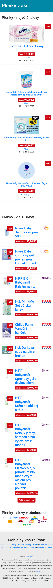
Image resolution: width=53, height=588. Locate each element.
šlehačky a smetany (21, 547)
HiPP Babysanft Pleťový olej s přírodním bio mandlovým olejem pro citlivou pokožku (25, 474)
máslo (35, 544)
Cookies (23, 556)
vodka (33, 547)
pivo (9, 547)
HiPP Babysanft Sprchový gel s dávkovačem (26, 377)
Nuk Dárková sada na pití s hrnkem (25, 352)
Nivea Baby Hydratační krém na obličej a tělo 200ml (26, 184)
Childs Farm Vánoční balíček (24, 329)
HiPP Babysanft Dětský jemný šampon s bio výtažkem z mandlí (25, 435)
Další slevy (26, 500)
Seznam (29, 556)
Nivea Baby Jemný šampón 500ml (26, 232)
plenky (13, 544)
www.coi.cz (39, 571)
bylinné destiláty (24, 544)
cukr (2, 544)
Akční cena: (26, 241)
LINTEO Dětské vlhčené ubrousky (26, 46)
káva (7, 544)
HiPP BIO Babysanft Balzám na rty (25, 282)
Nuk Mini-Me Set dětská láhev (24, 305)
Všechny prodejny (10, 517)
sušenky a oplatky (44, 547)
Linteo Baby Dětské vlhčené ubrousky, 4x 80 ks (26, 139)
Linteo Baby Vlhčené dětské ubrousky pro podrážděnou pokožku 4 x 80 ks (26, 93)
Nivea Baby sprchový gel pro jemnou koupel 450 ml (25, 257)
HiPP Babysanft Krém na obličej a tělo (26, 404)
